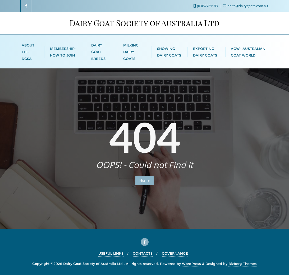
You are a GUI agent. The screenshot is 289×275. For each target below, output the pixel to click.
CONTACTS (143, 253)
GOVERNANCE (175, 253)
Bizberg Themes (242, 264)
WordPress (191, 264)
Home (144, 180)
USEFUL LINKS (110, 253)
